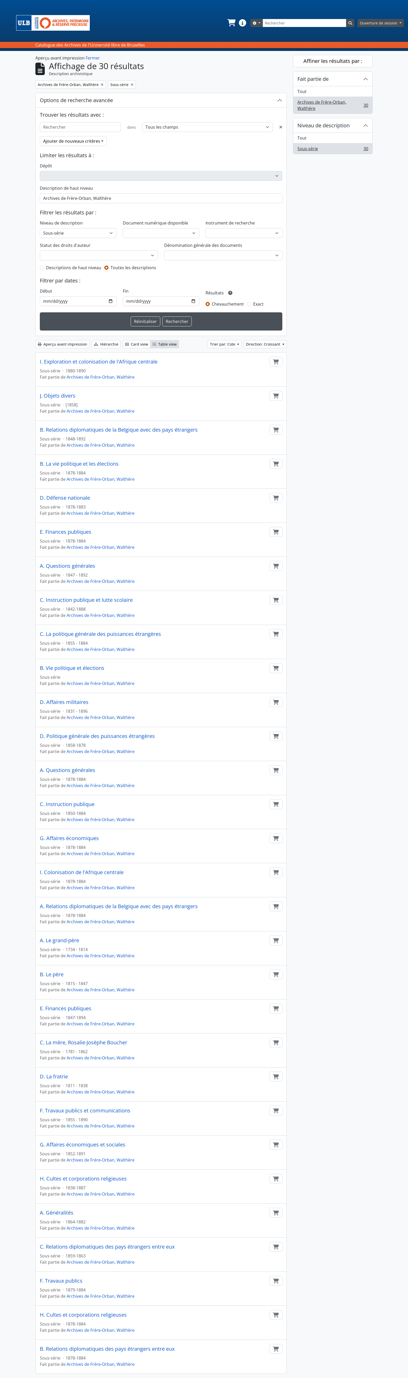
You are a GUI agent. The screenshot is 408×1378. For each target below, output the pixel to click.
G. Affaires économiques (69, 838)
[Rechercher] (304, 23)
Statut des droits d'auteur (65, 245)
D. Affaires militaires (64, 702)
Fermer (93, 58)
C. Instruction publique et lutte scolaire (86, 600)
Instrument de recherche (230, 223)
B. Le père (51, 974)
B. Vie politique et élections (72, 668)
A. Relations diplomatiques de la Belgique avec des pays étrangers (119, 906)
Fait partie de (313, 78)
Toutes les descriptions (133, 268)
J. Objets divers (57, 396)
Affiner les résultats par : (332, 60)
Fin (126, 291)
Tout (302, 91)
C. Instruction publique (67, 804)
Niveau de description (61, 223)
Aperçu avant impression (62, 344)
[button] (231, 23)
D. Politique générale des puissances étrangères (97, 736)
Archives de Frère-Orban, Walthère (101, 377)
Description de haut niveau (66, 188)
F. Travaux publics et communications (85, 1110)
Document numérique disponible (155, 223)
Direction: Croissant (263, 344)
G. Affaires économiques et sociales (82, 1145)
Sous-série (332, 150)
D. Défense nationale (65, 498)
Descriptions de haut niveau (73, 268)
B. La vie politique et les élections (79, 464)
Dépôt (46, 166)
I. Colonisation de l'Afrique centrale (82, 872)
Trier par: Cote (223, 344)
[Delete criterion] (280, 127)
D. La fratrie (54, 1076)
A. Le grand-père (59, 940)
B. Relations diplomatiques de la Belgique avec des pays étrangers (119, 430)
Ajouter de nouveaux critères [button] (71, 141)
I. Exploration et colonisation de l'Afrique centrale (98, 362)
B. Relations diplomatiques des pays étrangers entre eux (107, 1349)
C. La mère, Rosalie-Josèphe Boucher (83, 1042)
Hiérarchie (106, 344)
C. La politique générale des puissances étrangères (100, 634)
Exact (258, 304)
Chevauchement (228, 304)
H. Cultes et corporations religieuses (83, 1179)
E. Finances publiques (65, 532)
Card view (136, 344)
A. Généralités (56, 1213)
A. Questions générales (67, 566)
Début (46, 291)
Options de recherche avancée (76, 100)
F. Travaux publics (61, 1281)
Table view (164, 344)
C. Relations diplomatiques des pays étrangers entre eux (107, 1247)
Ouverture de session (379, 23)
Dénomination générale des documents (203, 245)
